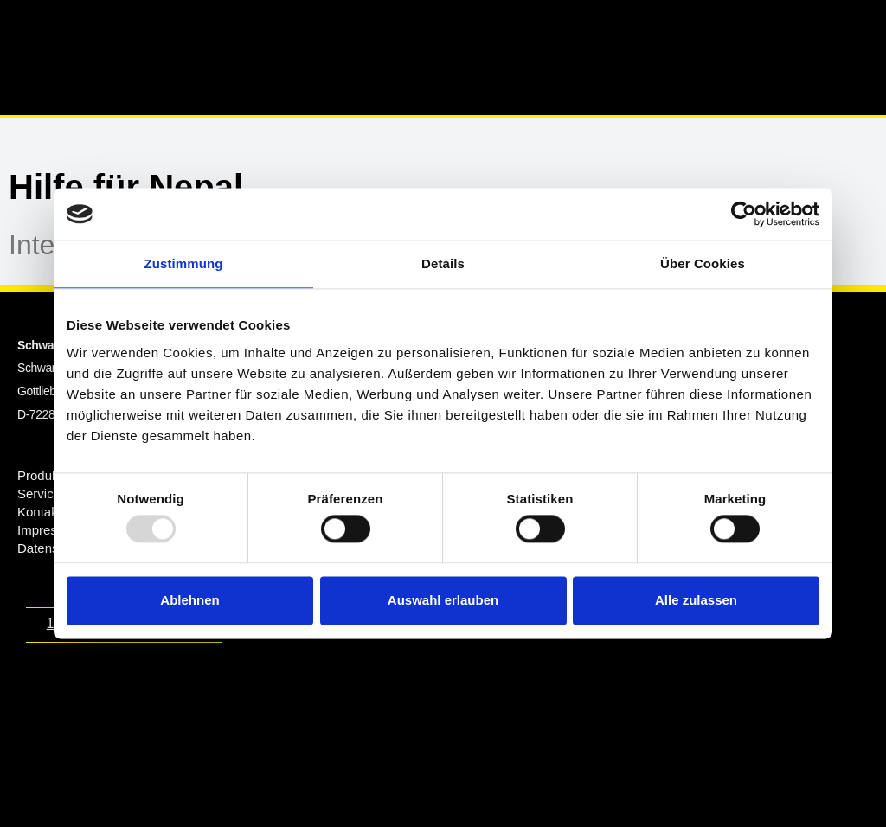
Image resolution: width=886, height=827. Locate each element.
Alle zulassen (696, 600)
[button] (579, 35)
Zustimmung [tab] (183, 263)
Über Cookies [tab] (702, 263)
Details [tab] (443, 263)
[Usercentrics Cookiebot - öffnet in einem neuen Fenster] (743, 214)
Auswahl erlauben (443, 600)
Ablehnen (189, 600)
